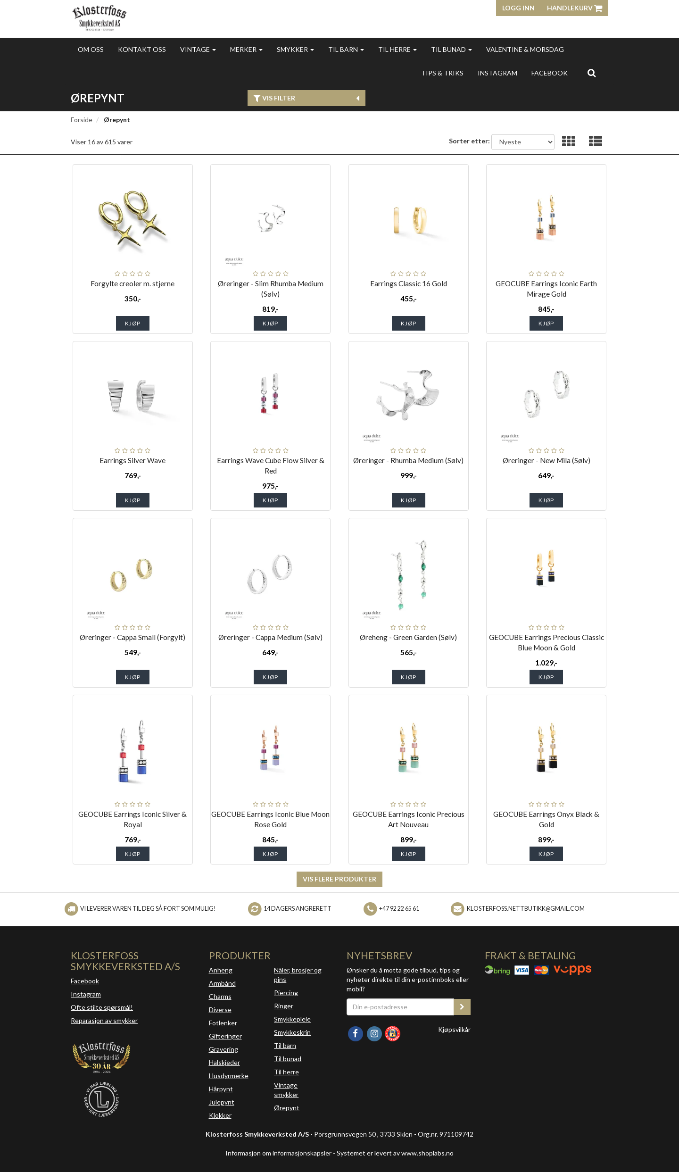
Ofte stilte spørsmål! (102, 1007)
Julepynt (221, 1102)
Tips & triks (442, 73)
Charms (220, 996)
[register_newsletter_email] (462, 1007)
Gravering (223, 1049)
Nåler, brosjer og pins (298, 974)
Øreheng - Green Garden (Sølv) (408, 637)
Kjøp (133, 323)
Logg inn (518, 8)
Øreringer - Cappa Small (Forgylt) (132, 637)
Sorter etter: (469, 141)
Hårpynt (221, 1089)
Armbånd (222, 983)
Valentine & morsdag (525, 49)
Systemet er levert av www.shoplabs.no (395, 1153)
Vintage (198, 49)
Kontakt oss (142, 49)
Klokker (220, 1115)
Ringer (283, 1006)
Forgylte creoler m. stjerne (132, 283)
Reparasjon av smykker (104, 1020)
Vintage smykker (286, 1089)
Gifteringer (225, 1036)
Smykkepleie (292, 1019)
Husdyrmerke (228, 1076)
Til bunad (451, 49)
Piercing (286, 993)
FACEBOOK (549, 73)
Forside (81, 120)
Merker (246, 49)
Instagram (86, 994)
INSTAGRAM (497, 73)
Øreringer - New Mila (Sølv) (546, 460)
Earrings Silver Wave (132, 460)
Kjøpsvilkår (454, 1029)
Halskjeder (224, 1062)
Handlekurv (574, 8)
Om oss (91, 49)
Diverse (220, 1010)
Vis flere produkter (339, 879)
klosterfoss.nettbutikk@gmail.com (526, 908)
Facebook (85, 981)
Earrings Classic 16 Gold (408, 283)
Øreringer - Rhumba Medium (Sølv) (408, 460)
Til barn (346, 49)
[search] (591, 72)
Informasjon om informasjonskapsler (278, 1153)
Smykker (295, 49)
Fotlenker (223, 1023)
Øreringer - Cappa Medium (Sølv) (270, 637)
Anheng (220, 970)
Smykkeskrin (292, 1032)
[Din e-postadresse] (400, 1006)
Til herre (397, 49)
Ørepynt (286, 1108)
